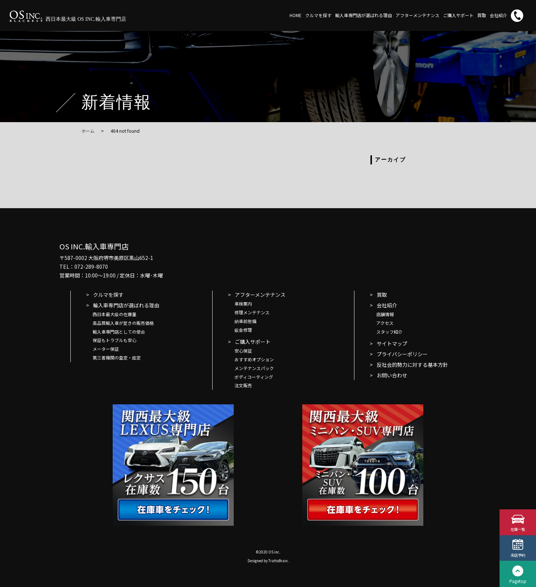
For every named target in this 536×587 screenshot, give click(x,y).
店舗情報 (385, 314)
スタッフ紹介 (389, 332)
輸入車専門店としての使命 (119, 332)
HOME (296, 15)
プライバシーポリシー (402, 354)
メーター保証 (106, 349)
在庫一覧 (518, 528)
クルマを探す (318, 15)
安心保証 (243, 350)
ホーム (87, 131)
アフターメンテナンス (417, 15)
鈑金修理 (243, 330)
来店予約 (518, 555)
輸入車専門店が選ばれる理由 (363, 15)
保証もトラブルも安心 (114, 340)
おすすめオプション (254, 359)
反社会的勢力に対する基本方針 (412, 364)
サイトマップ (392, 343)
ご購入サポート (458, 15)
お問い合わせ (392, 375)
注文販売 (243, 385)
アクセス (384, 323)
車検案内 (243, 303)
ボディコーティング (253, 377)
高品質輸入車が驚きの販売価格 (123, 323)
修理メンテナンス (251, 312)
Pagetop (518, 581)
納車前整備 (245, 321)
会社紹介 (498, 15)
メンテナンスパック (254, 368)
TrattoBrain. (278, 560)
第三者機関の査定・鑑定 (117, 357)
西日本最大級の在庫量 (114, 314)
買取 (481, 15)
